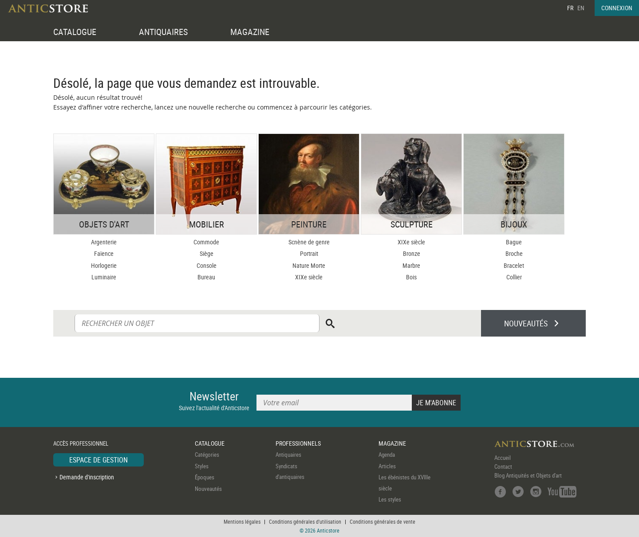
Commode (206, 242)
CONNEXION (616, 8)
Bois (411, 277)
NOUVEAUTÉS (526, 323)
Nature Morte (308, 265)
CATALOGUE (74, 32)
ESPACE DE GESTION (98, 460)
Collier (514, 277)
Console (207, 265)
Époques (204, 477)
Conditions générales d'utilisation (305, 521)
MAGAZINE (249, 32)
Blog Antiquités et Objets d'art (528, 475)
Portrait (309, 253)
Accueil (502, 458)
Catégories (207, 455)
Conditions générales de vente (382, 521)
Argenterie (104, 242)
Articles (387, 466)
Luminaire (103, 277)
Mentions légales (242, 521)
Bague (514, 242)
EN (580, 8)
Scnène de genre (309, 242)
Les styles (390, 499)
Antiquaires (288, 455)
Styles (202, 466)
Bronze (411, 253)
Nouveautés (208, 489)
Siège (206, 253)
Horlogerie (104, 265)
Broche (514, 253)
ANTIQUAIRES (163, 32)
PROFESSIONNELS (298, 443)
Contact (503, 466)
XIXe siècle (309, 277)
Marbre (411, 265)
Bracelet (514, 265)
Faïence (104, 253)
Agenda (387, 455)
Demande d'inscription (86, 477)
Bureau (206, 277)
